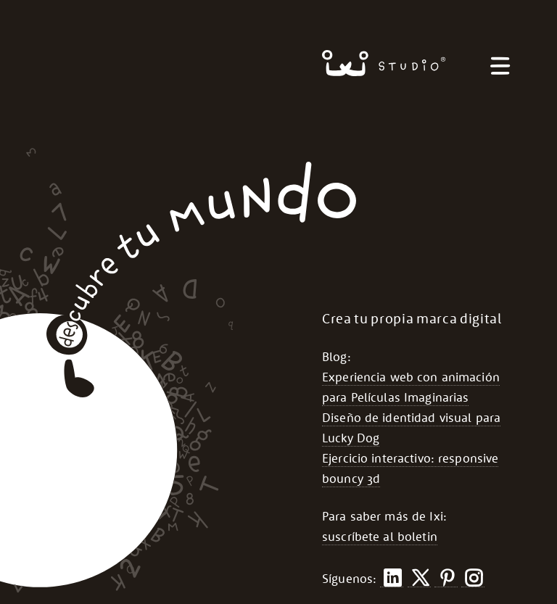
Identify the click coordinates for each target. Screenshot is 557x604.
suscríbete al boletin (379, 537)
